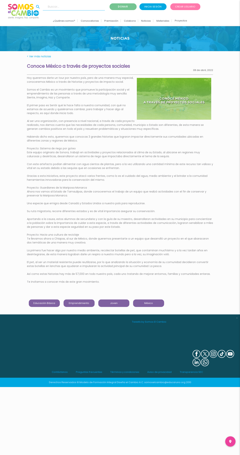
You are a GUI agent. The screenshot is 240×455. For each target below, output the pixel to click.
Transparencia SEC (191, 372)
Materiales (162, 20)
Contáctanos (60, 372)
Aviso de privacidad (159, 372)
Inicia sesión (153, 6)
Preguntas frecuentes (89, 372)
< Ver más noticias (39, 56)
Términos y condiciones (124, 372)
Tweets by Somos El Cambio (149, 322)
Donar (123, 6)
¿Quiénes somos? (64, 20)
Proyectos (181, 20)
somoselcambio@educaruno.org (164, 382)
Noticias (146, 20)
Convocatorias (90, 20)
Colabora (130, 20)
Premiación (111, 20)
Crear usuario (185, 6)
